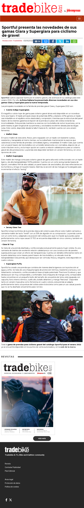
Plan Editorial (10, 471)
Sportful (5, 98)
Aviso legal (9, 479)
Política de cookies (12, 487)
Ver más (42, 438)
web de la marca (68, 347)
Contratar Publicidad (13, 467)
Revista (8, 464)
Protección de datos (12, 483)
